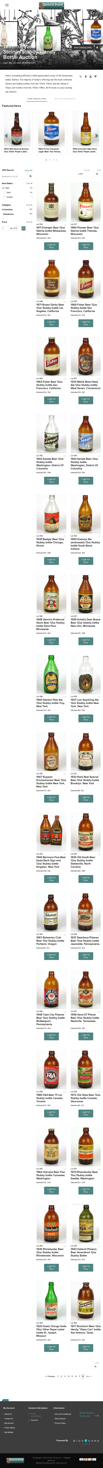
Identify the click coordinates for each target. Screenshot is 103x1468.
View (99, 170)
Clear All (28, 170)
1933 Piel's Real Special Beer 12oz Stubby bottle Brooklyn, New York (85, 780)
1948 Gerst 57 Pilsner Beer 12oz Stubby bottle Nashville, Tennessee (85, 1018)
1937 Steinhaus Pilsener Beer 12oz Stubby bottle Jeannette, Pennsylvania (85, 941)
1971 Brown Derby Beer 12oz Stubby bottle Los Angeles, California (50, 308)
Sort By (87, 170)
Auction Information (65, 99)
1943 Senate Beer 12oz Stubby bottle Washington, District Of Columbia (50, 463)
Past (17, 188)
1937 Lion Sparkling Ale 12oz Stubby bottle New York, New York (85, 703)
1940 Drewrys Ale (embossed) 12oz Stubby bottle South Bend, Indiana (85, 544)
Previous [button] (6, 136)
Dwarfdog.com (61, 1463)
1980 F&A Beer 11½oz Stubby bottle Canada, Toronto (49, 1098)
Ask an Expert (60, 1419)
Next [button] (97, 136)
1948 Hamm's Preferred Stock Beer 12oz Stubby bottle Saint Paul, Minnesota (50, 624)
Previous (50, 1376)
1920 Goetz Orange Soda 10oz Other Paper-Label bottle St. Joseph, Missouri (51, 1331)
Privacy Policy (60, 1423)
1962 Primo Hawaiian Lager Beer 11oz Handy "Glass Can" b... (49, 150)
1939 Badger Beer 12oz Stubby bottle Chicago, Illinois (50, 542)
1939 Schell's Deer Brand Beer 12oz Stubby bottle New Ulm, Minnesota (85, 623)
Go (23, 228)
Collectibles (7, 209)
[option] (17, 132)
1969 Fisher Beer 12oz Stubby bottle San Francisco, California (84, 308)
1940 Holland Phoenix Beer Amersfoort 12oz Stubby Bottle (84, 1252)
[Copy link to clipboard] (80, 76)
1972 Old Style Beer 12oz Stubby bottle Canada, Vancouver (85, 1098)
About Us (8, 1414)
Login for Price (51, 246)
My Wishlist (9, 1432)
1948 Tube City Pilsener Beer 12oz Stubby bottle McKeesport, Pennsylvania (50, 1019)
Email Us (34, 1420)
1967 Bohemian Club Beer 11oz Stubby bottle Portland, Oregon (50, 941)
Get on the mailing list (63, 1414)
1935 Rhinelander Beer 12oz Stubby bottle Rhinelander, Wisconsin (50, 1252)
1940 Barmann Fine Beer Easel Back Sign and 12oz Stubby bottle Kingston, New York (51, 862)
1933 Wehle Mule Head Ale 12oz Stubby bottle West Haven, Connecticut (85, 385)
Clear (28, 183)
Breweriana (8, 214)
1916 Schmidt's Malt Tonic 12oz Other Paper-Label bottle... (85, 150)
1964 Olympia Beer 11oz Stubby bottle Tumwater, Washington (50, 1175)
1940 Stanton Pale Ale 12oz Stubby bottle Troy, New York (50, 703)
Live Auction (14, 41)
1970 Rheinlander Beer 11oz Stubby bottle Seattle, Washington (84, 1175)
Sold (17, 192)
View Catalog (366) (83, 47)
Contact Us (9, 1419)
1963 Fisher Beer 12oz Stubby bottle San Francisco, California (49, 385)
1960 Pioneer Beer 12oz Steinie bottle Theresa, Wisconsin (85, 231)
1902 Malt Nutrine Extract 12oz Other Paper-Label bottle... (16, 150)
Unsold (17, 197)
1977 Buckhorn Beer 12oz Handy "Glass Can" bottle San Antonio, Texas (86, 1329)
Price (4, 222)
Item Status (7, 183)
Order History (10, 1428)
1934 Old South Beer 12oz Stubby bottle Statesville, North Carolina (83, 862)
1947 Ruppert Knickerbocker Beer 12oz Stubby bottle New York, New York (51, 781)
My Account (9, 1423)
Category (6, 205)
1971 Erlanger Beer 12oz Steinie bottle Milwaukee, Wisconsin (51, 231)
